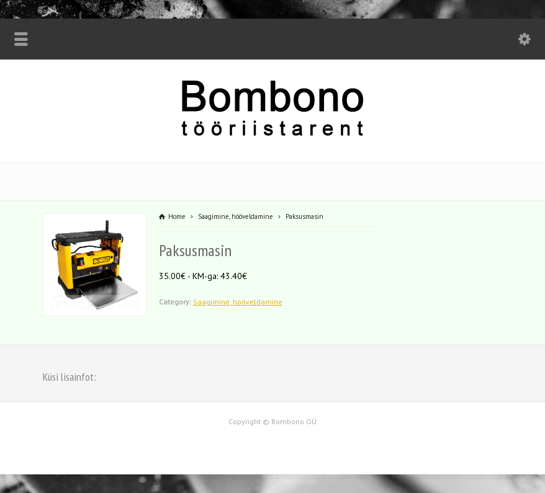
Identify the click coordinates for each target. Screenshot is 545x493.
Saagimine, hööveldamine (237, 301)
